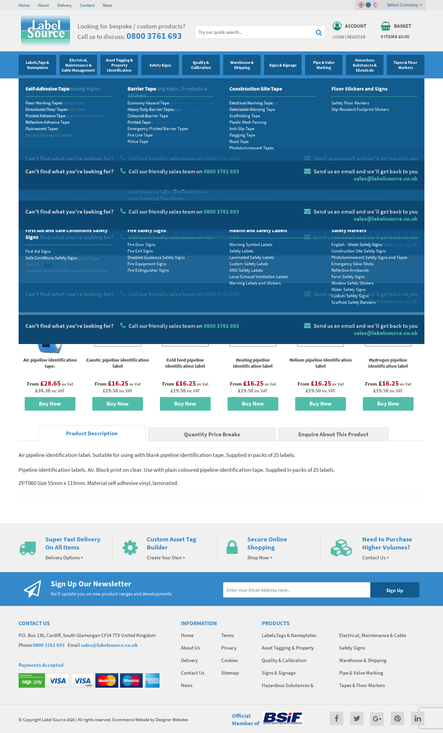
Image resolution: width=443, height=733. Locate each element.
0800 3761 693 (154, 35)
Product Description (92, 433)
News (107, 5)
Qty (237, 215)
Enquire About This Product (333, 434)
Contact (87, 5)
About (43, 5)
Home (24, 5)
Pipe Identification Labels (173, 86)
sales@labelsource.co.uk (109, 645)
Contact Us (192, 672)
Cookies (229, 660)
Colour (338, 188)
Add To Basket (374, 227)
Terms (227, 635)
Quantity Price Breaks (369, 140)
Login (338, 37)
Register (356, 37)
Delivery (64, 5)
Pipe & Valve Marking (52, 86)
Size (237, 188)
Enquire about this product (374, 240)
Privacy (229, 647)
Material (242, 161)
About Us (190, 647)
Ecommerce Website (130, 719)
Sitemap (230, 672)
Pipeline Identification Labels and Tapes (111, 86)
